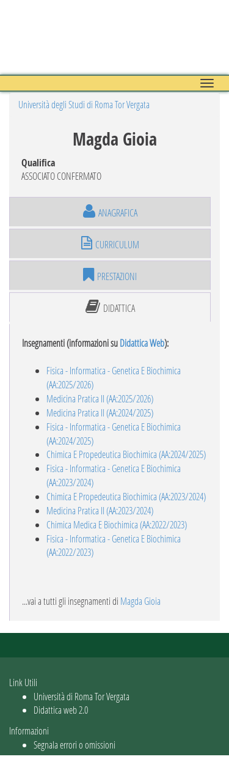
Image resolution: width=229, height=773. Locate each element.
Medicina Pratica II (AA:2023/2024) (99, 510)
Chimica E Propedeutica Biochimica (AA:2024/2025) (126, 454)
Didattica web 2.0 (61, 709)
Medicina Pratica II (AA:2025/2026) (99, 398)
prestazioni (110, 275)
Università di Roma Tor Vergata (81, 696)
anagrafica (110, 212)
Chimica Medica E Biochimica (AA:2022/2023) (116, 524)
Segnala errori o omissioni (74, 744)
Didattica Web (142, 342)
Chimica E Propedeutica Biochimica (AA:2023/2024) (126, 496)
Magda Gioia (140, 600)
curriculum (110, 243)
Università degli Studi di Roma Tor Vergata (84, 104)
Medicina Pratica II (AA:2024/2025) (99, 412)
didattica (110, 307)
